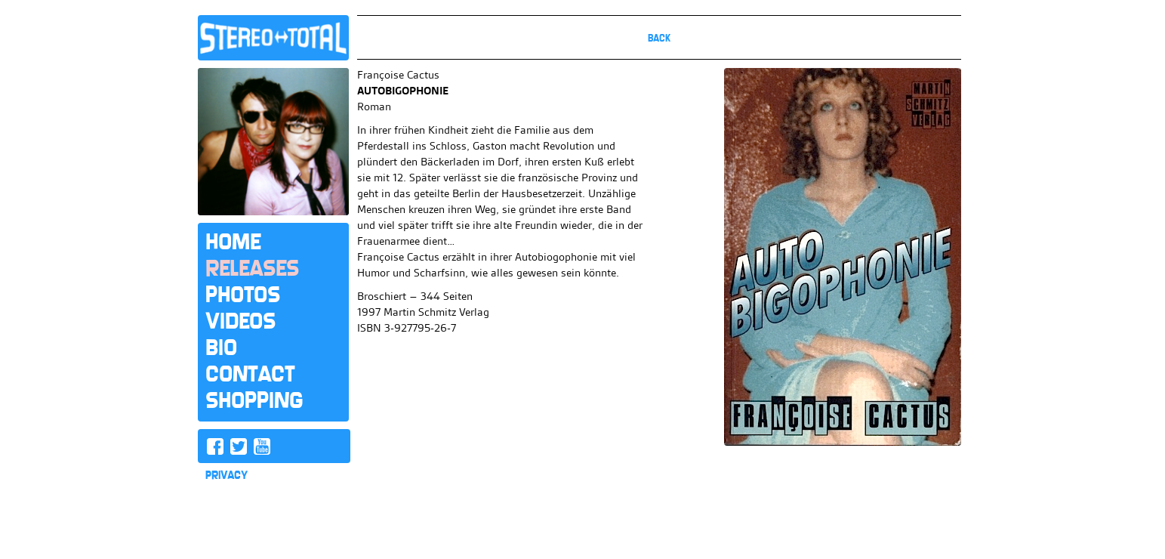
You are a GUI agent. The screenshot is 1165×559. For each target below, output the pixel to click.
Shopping (254, 400)
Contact (249, 374)
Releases (252, 268)
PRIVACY (226, 475)
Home (232, 241)
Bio (221, 347)
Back (659, 38)
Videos (240, 321)
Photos (242, 294)
